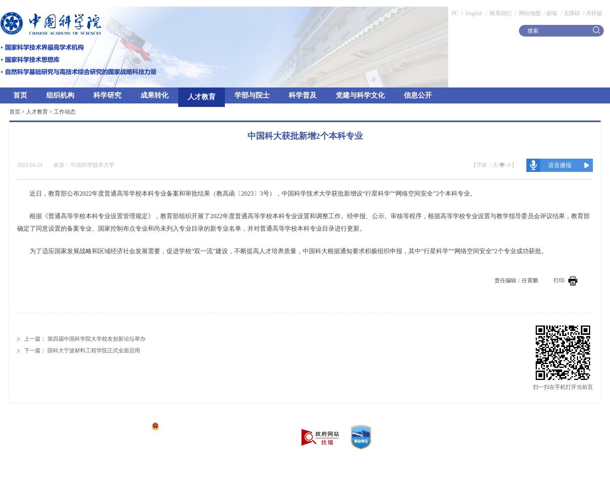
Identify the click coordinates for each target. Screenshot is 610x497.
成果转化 (154, 95)
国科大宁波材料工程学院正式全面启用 (93, 351)
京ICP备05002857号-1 (120, 427)
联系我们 (501, 13)
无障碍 (572, 13)
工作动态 (64, 112)
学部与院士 (252, 95)
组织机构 (60, 95)
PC (455, 13)
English (474, 13)
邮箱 (552, 13)
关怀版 (594, 13)
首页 (20, 95)
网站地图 (529, 13)
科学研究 (107, 95)
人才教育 (202, 97)
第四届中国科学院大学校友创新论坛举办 (96, 339)
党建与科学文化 (360, 95)
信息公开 (418, 95)
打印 (565, 281)
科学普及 (303, 95)
